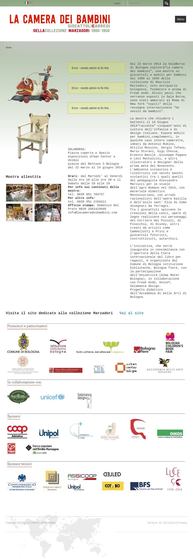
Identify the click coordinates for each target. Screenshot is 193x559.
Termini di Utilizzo (161, 523)
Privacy (182, 523)
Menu (180, 19)
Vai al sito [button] (131, 313)
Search (166, 3)
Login (116, 3)
